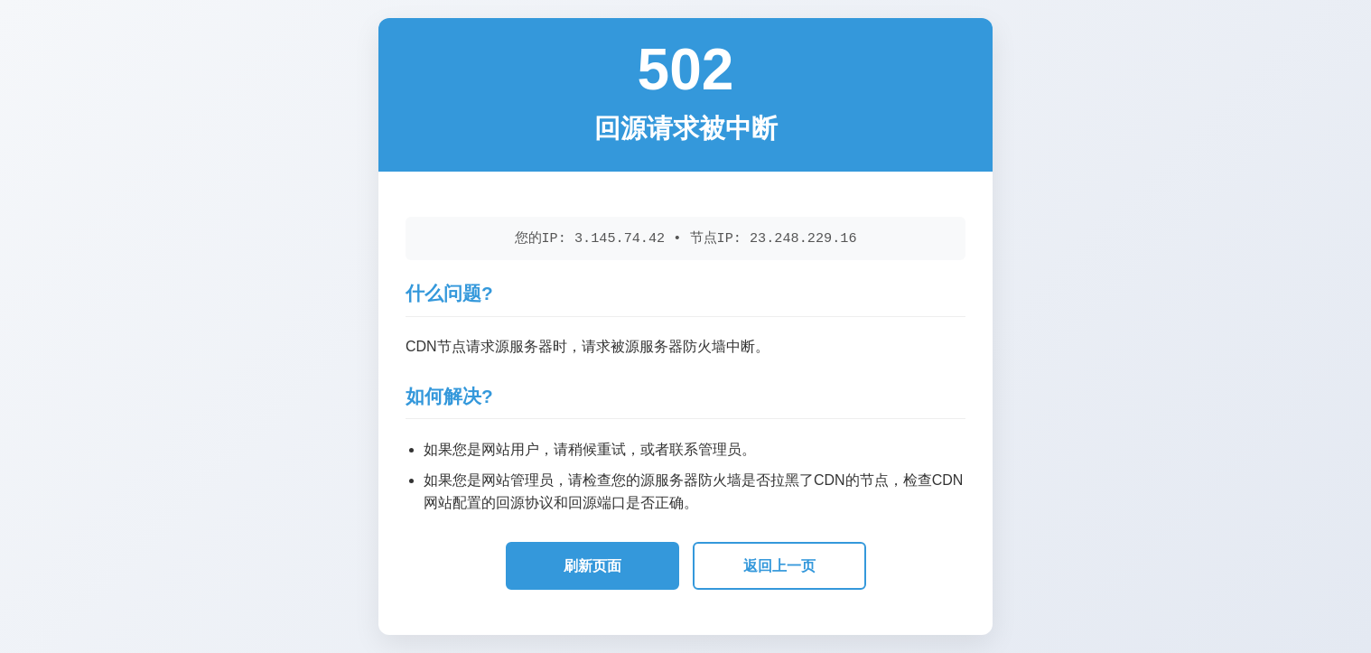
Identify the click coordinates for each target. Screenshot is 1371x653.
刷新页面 (592, 566)
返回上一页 (779, 566)
